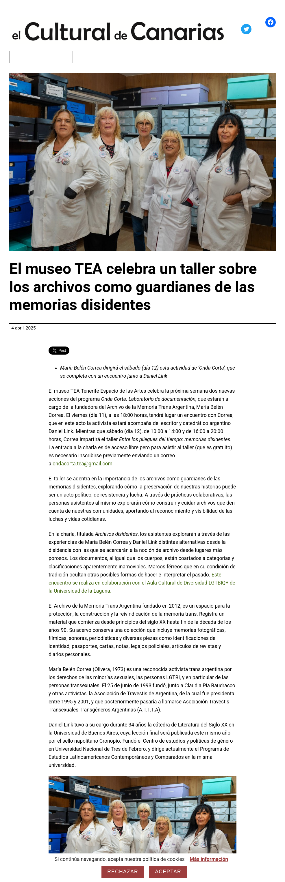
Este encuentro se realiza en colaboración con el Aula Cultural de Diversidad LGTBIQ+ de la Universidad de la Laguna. (142, 583)
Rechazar (122, 871)
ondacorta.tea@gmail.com (82, 464)
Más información (209, 859)
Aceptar (168, 871)
